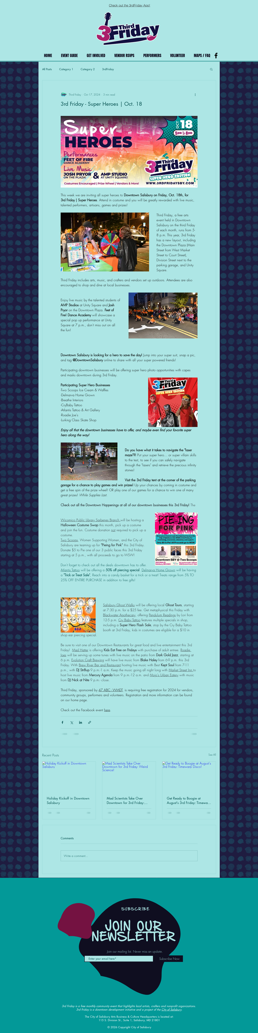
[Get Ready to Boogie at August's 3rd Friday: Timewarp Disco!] (189, 777)
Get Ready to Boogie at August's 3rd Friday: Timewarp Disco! (189, 800)
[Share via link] (89, 722)
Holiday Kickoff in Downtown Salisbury (68, 800)
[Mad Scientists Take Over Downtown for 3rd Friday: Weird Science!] (129, 777)
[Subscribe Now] (169, 958)
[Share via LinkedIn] (80, 722)
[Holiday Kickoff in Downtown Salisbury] (69, 777)
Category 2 (88, 69)
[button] (211, 69)
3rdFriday (108, 69)
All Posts (47, 69)
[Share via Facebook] (62, 722)
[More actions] (195, 94)
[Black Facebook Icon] (216, 55)
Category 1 (66, 69)
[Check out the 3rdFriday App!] (130, 5)
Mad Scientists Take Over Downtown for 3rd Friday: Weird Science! (125, 800)
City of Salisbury (171, 1009)
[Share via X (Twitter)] (71, 722)
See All (212, 754)
